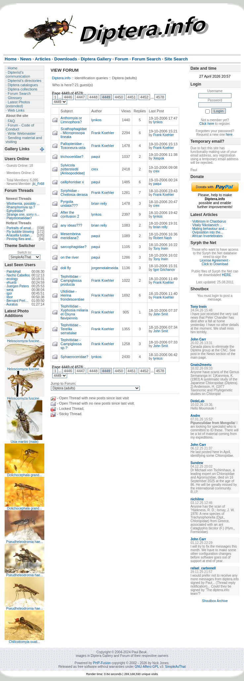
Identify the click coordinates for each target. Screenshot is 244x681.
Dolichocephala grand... (24, 475)
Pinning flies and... (20, 239)
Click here (206, 123)
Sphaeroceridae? (74, 357)
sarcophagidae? (73, 247)
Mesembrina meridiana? (71, 236)
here (229, 134)
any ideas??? (71, 225)
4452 (144, 97)
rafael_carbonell (203, 568)
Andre (195, 415)
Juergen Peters (18, 286)
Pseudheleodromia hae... (24, 542)
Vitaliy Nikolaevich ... (207, 225)
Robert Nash (162, 238)
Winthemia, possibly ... (23, 203)
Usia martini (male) (24, 442)
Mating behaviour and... (209, 229)
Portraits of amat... (20, 228)
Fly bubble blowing (20, 231)
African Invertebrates (207, 236)
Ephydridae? (16, 211)
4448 (93, 97)
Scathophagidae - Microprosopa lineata (74, 133)
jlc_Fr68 (38, 184)
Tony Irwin (160, 248)
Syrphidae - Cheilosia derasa (74, 193)
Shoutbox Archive (215, 601)
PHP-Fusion (102, 663)
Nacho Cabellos (18, 275)
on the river (70, 257)
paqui (95, 157)
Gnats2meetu (200, 365)
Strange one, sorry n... (23, 214)
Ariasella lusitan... (19, 235)
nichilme (197, 499)
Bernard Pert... (17, 301)
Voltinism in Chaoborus (209, 221)
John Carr (198, 339)
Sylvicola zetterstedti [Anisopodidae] (73, 169)
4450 (119, 97)
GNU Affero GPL (147, 666)
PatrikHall (14, 271)
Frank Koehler (102, 133)
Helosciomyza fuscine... (24, 341)
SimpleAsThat (175, 666)
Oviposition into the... (207, 232)
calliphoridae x (72, 182)
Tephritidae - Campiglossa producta (71, 280)
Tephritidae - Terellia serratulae (71, 329)
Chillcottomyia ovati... (24, 642)
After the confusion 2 (70, 214)
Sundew (196, 463)
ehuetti (12, 282)
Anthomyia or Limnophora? (71, 120)
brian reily (99, 203)
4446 (68, 97)
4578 (160, 97)
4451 (132, 97)
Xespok (158, 158)
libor (10, 297)
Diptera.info (61, 78)
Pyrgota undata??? (69, 203)
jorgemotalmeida (104, 268)
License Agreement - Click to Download (215, 262)
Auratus (12, 304)
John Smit (160, 314)
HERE (226, 275)
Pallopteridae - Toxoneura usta (73, 146)
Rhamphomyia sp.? (21, 207)
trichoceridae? (72, 157)
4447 (81, 97)
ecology (12, 279)
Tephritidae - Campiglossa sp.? (71, 344)
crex (94, 169)
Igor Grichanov (164, 269)
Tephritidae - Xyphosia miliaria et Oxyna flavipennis (74, 312)
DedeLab (197, 401)
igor (9, 293)
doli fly (66, 268)
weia (10, 290)
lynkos (96, 120)
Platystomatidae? (19, 218)
